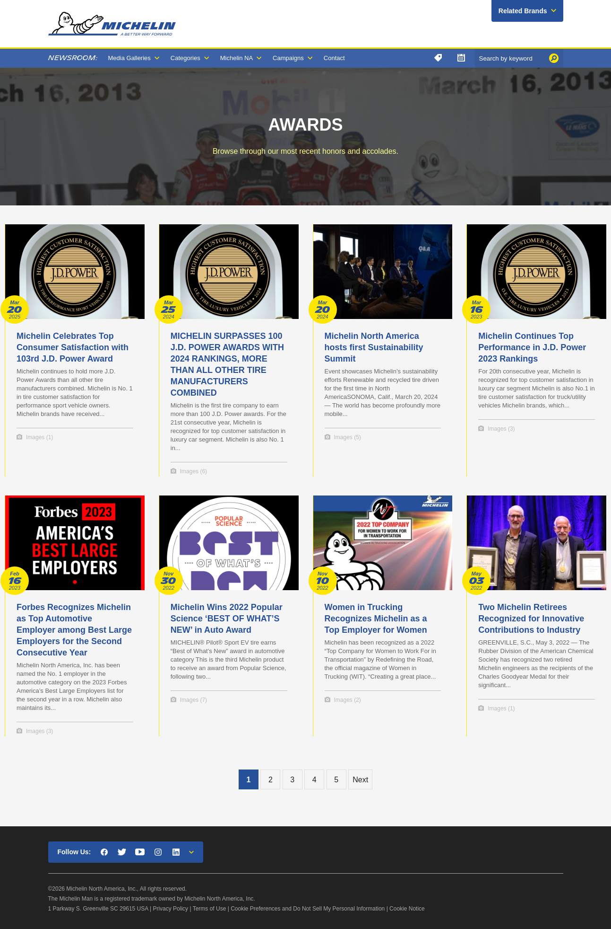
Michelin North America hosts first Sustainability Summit (374, 347)
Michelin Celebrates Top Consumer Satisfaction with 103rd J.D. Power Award (73, 347)
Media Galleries (129, 58)
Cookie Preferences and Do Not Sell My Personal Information (308, 908)
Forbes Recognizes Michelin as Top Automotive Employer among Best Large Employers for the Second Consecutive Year (74, 629)
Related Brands (523, 11)
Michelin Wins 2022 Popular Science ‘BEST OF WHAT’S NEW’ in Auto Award (227, 618)
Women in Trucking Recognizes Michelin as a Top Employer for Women (376, 618)
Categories (185, 58)
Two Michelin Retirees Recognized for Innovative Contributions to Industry (531, 618)
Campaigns (288, 58)
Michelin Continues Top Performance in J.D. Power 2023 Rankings (532, 347)
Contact (334, 58)
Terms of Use (209, 908)
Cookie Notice (407, 908)
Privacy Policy (170, 908)
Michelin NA (236, 58)
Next (360, 780)
